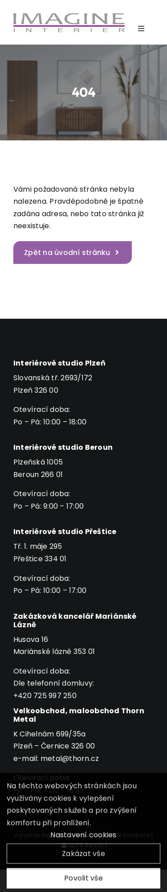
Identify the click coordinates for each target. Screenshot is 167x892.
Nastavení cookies (83, 837)
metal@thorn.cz (70, 758)
